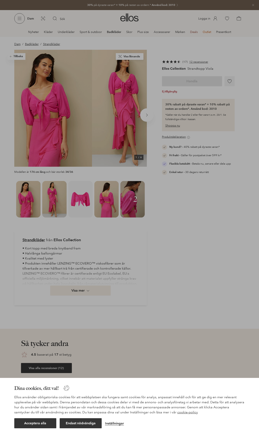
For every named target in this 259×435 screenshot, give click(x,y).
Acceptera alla (35, 423)
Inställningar (114, 423)
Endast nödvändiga (81, 423)
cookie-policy (187, 412)
